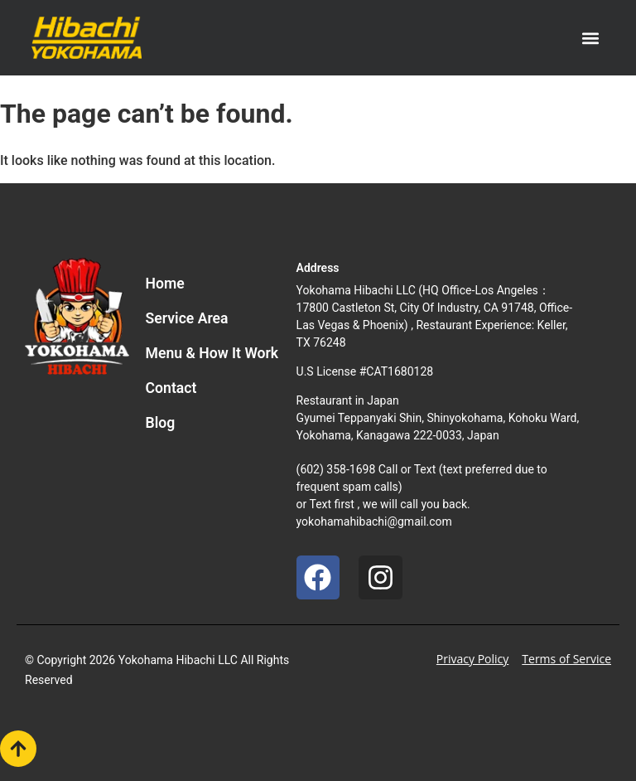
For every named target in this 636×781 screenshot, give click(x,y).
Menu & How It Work (212, 353)
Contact (171, 388)
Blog (161, 423)
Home (165, 283)
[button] (591, 37)
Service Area (187, 318)
